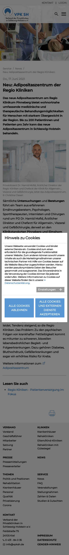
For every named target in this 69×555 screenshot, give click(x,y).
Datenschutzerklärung (17, 283)
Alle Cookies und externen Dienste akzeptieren (49, 308)
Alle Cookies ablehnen (19, 308)
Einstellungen (47, 289)
